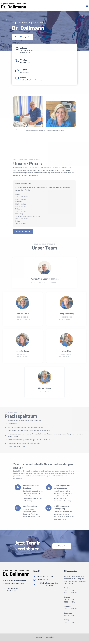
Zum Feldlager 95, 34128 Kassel (26, 51)
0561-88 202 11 (25, 72)
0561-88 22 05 (25, 62)
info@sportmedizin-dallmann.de (31, 80)
